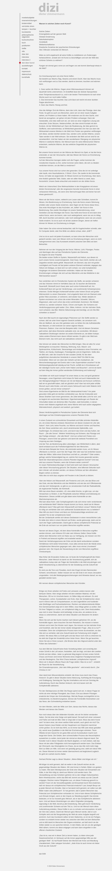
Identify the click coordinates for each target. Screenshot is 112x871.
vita (23, 51)
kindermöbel (27, 23)
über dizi (25, 54)
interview (25, 57)
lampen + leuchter (29, 29)
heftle (24, 48)
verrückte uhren (28, 26)
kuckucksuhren (28, 40)
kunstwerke (26, 32)
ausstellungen (27, 66)
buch (24, 43)
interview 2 (26, 60)
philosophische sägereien (28, 36)
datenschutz (26, 74)
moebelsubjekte (28, 18)
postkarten (26, 46)
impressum (26, 71)
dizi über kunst (28, 63)
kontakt (25, 69)
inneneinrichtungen (29, 20)
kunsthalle (26, 77)
